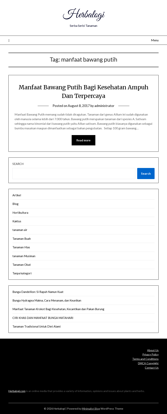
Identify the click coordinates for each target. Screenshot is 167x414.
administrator (104, 106)
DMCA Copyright (148, 363)
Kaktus (16, 221)
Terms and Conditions (145, 358)
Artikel (16, 195)
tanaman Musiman (23, 256)
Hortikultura (20, 212)
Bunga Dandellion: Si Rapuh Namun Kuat (37, 291)
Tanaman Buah (21, 238)
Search (18, 163)
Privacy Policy (150, 354)
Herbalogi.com (16, 391)
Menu (155, 40)
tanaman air (19, 229)
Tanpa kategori (22, 273)
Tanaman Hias (21, 247)
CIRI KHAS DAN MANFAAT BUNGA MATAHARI (42, 317)
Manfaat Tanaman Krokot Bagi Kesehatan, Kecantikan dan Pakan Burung (58, 309)
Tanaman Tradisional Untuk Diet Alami (36, 326)
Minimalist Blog (91, 408)
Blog (15, 203)
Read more (83, 140)
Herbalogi (83, 15)
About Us (153, 350)
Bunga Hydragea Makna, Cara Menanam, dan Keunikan (46, 300)
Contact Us (152, 367)
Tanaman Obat (21, 264)
